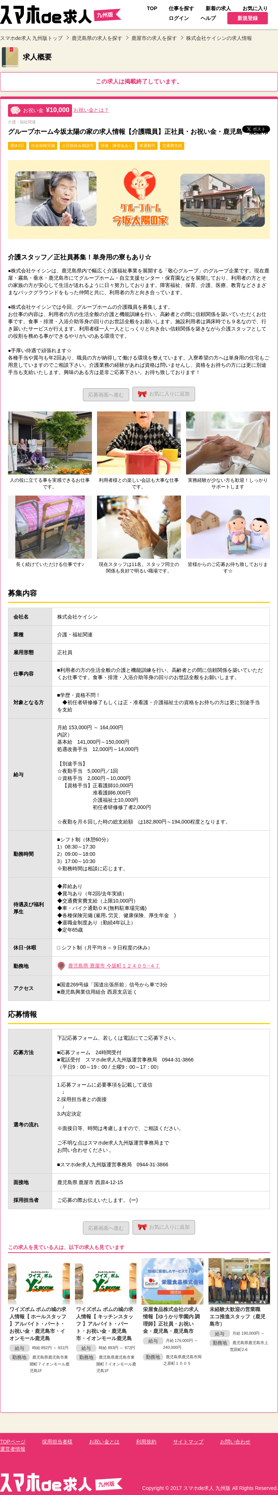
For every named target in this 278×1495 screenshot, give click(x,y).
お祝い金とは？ (91, 110)
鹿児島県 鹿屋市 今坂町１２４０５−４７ (114, 965)
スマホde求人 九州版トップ (31, 38)
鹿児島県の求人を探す (97, 38)
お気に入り (165, 393)
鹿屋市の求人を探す (154, 38)
